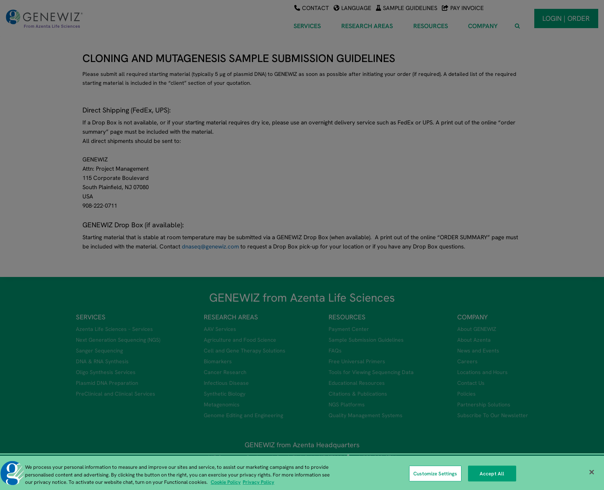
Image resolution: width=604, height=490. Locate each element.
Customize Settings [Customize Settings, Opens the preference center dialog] (435, 474)
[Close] (591, 473)
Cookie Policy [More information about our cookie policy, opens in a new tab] (226, 483)
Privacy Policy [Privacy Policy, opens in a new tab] (258, 483)
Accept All (492, 474)
